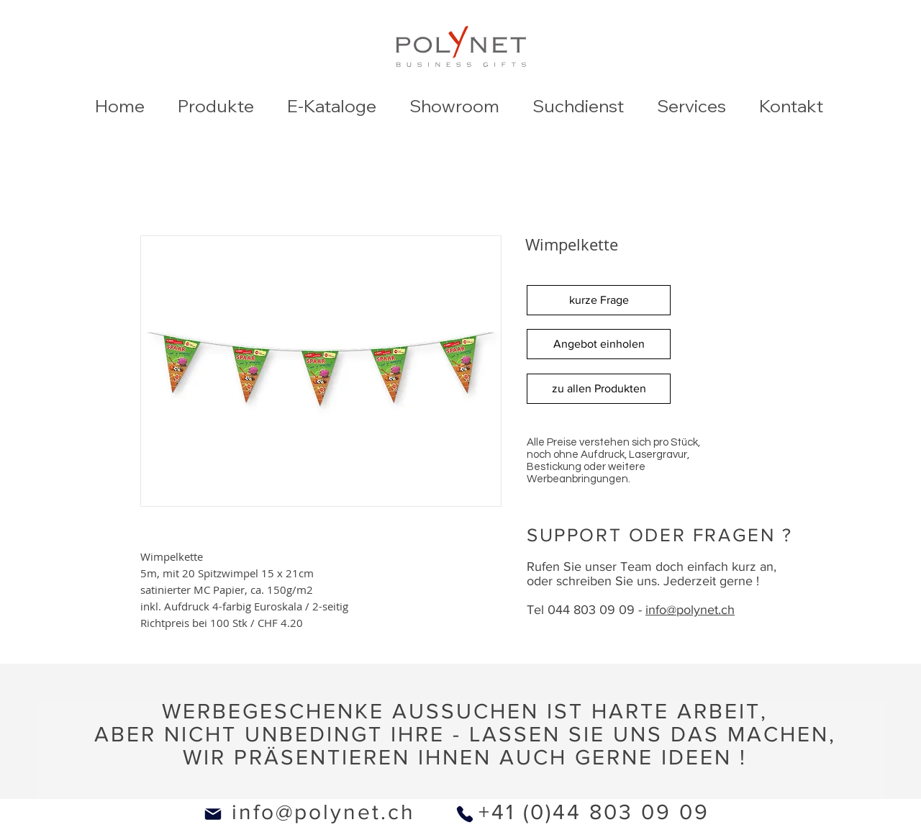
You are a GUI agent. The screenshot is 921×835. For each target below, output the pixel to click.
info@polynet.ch (323, 811)
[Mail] (213, 814)
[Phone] (464, 814)
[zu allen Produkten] (599, 389)
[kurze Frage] (599, 300)
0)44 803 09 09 (619, 811)
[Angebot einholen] (599, 344)
